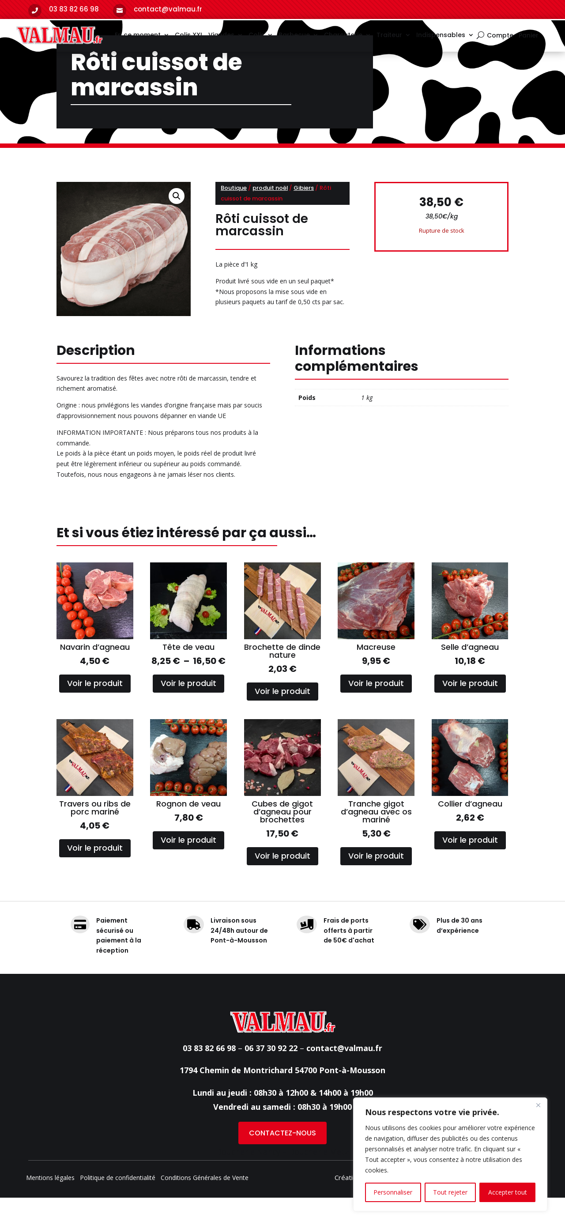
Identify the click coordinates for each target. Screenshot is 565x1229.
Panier (529, 36)
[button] (177, 227)
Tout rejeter (450, 1192)
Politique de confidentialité (117, 1209)
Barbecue (294, 34)
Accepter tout (507, 1192)
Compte (500, 36)
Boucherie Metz (319, 1183)
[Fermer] (538, 1105)
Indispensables (440, 34)
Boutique (234, 219)
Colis (256, 34)
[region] (450, 1154)
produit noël (270, 219)
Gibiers (304, 219)
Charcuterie (343, 34)
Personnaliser (392, 1192)
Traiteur (389, 34)
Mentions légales (50, 1209)
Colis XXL (189, 34)
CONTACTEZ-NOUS (282, 1164)
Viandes (221, 34)
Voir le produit (95, 714)
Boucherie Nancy (248, 1183)
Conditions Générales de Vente (205, 1209)
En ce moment (138, 34)
